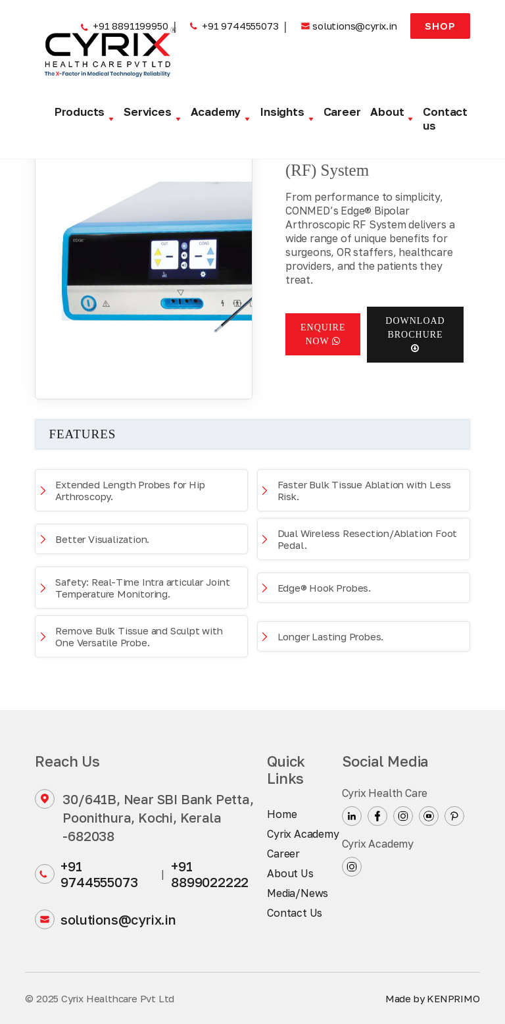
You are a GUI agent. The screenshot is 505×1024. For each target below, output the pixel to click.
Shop (440, 26)
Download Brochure (415, 334)
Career (342, 111)
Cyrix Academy (303, 833)
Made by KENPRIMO (432, 998)
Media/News (297, 893)
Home (282, 814)
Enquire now (323, 334)
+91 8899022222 (210, 874)
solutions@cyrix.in (105, 919)
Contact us (445, 118)
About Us (290, 873)
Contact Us (294, 912)
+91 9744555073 (86, 874)
